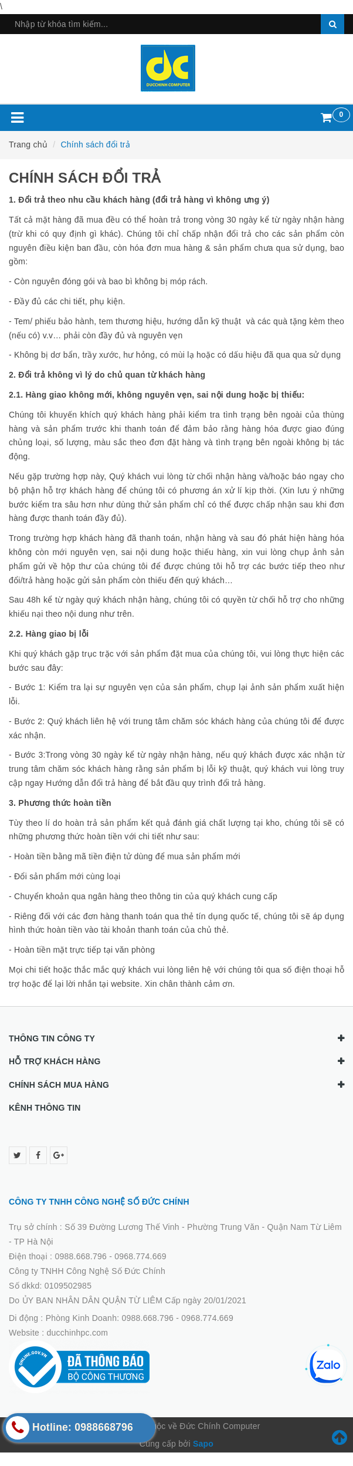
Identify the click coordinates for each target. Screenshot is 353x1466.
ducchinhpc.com (77, 1332)
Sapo (203, 1443)
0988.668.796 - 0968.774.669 (110, 1256)
